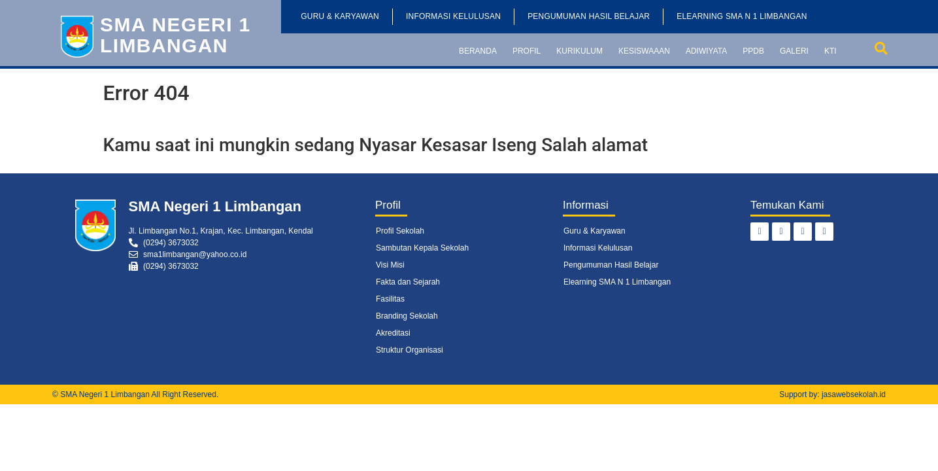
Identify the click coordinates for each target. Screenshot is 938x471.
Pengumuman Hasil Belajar (589, 16)
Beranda (478, 51)
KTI (830, 51)
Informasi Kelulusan (453, 16)
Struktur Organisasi (409, 350)
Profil (526, 51)
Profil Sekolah (400, 231)
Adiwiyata (706, 51)
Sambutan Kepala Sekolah (422, 248)
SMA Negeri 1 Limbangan (175, 35)
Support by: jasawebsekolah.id (832, 394)
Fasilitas (390, 299)
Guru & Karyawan (340, 16)
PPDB (753, 51)
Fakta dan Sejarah (408, 282)
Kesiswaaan (644, 51)
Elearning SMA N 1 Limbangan (742, 16)
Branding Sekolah (407, 316)
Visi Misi (390, 265)
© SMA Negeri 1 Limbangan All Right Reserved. (135, 394)
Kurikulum (579, 51)
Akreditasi (393, 333)
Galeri (794, 51)
